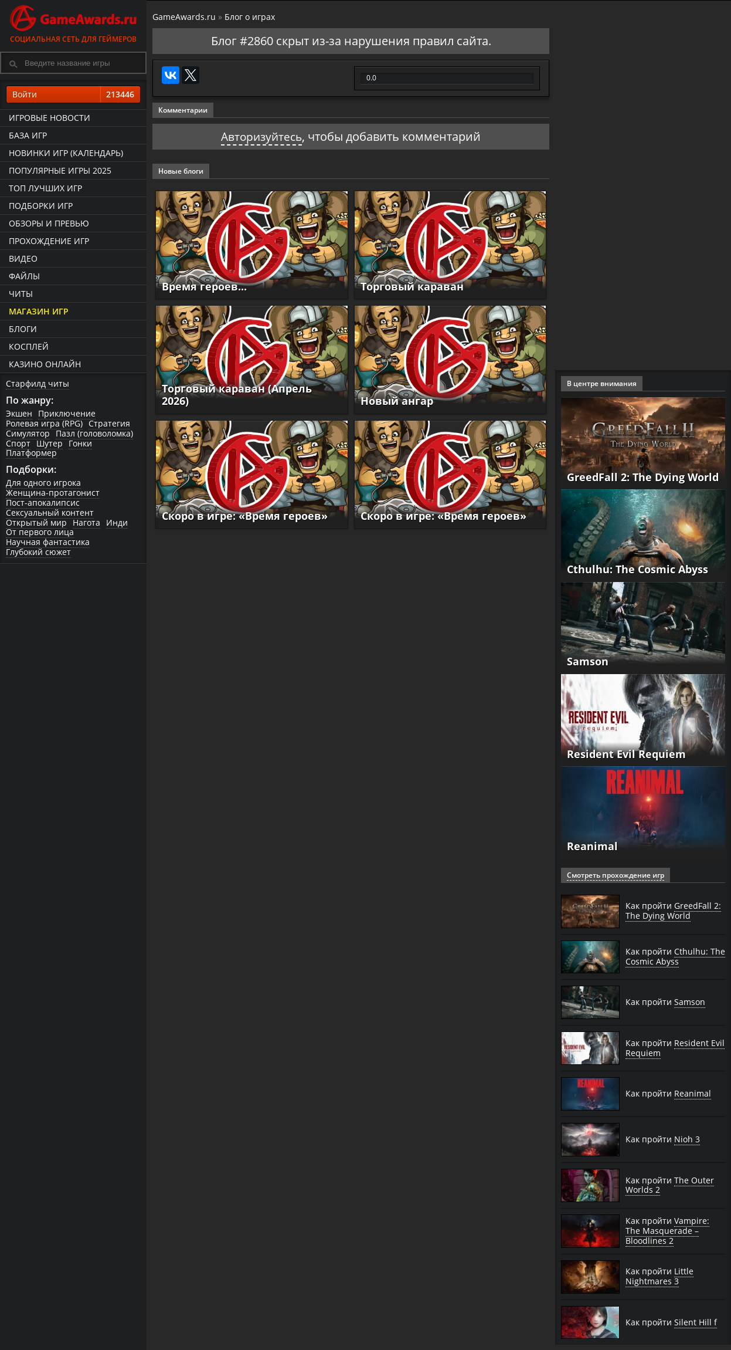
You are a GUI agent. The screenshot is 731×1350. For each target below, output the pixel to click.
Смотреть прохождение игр (615, 875)
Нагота (86, 522)
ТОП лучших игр (45, 188)
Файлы (24, 276)
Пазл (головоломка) (94, 433)
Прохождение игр (49, 240)
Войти (73, 94)
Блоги (23, 328)
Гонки (80, 443)
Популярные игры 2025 (60, 170)
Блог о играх (250, 16)
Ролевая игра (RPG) (44, 423)
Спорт (18, 443)
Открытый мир (36, 522)
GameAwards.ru (184, 16)
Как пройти (673, 911)
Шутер (49, 443)
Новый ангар (397, 401)
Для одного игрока (43, 482)
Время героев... (204, 286)
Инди (117, 522)
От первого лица (40, 531)
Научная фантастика (48, 541)
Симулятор (28, 433)
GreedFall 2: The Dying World (643, 477)
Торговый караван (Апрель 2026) (237, 394)
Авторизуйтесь (261, 136)
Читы (21, 293)
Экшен (19, 413)
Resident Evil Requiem (626, 754)
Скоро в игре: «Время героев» (245, 516)
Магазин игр (39, 311)
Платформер (31, 452)
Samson (587, 661)
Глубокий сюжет (38, 551)
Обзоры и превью (49, 223)
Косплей (29, 346)
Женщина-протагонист (53, 492)
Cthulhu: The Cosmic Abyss (637, 569)
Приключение (67, 413)
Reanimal (592, 846)
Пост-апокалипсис (43, 502)
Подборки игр (41, 205)
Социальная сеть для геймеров (73, 22)
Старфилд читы (37, 383)
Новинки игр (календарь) (66, 152)
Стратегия (109, 423)
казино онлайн (45, 364)
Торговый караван (412, 286)
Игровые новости (49, 117)
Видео (23, 258)
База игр (28, 135)
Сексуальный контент (50, 512)
